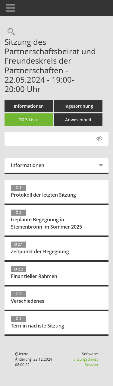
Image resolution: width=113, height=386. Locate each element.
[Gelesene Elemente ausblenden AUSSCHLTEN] (99, 138)
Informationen (29, 106)
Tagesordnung (78, 106)
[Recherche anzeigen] (10, 32)
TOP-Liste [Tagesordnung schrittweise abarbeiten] (29, 119)
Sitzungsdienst (86, 362)
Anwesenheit (78, 119)
